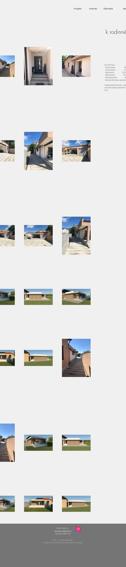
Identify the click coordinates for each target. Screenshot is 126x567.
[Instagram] (78, 529)
